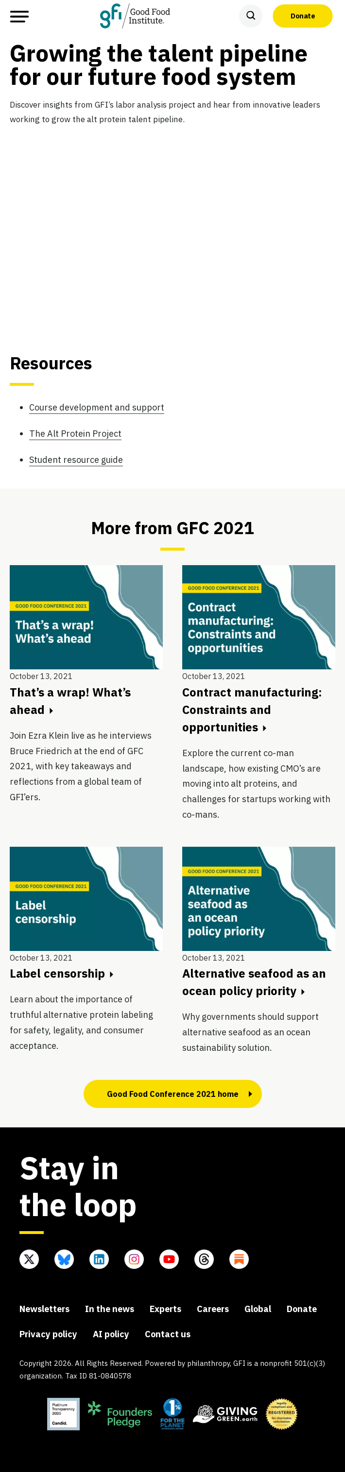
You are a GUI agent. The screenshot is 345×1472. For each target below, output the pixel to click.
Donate (303, 15)
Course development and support (96, 407)
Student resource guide (76, 459)
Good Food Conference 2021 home (173, 1094)
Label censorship (61, 973)
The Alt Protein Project (75, 433)
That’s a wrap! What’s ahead (70, 700)
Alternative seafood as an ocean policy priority (254, 982)
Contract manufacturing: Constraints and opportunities (252, 709)
